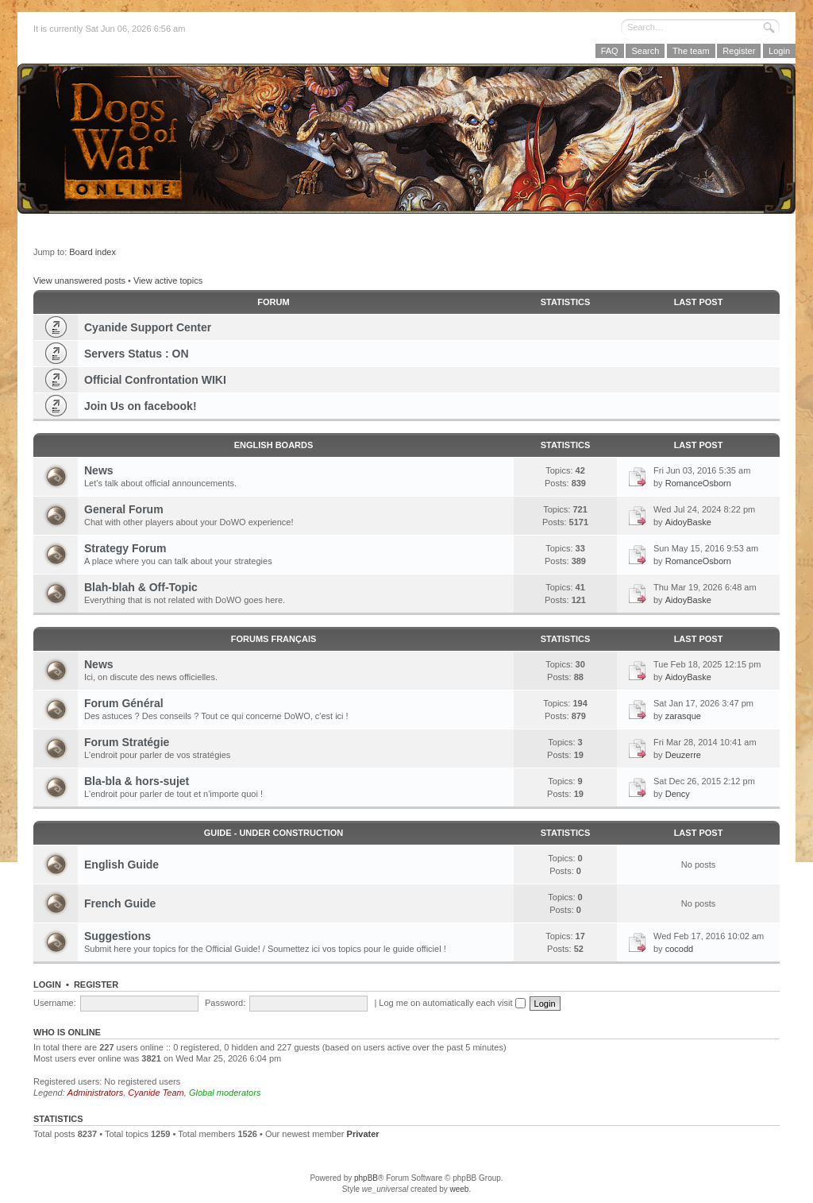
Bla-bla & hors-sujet (136, 781)
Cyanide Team (156, 1092)
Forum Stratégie (126, 742)
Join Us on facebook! (140, 406)
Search (645, 51)
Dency (677, 794)
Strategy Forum (125, 548)
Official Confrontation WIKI (155, 379)
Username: (54, 1003)
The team (690, 51)
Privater (363, 1134)
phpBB (366, 1178)
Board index (92, 252)
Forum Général (124, 703)
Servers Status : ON (136, 353)
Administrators (95, 1092)
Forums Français (274, 639)
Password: (225, 1003)
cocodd (679, 949)
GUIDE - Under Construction (273, 832)
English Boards (274, 445)
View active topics (167, 280)
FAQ (609, 51)
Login (779, 51)
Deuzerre (683, 755)
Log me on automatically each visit (452, 1003)
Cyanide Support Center (147, 327)
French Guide (120, 903)
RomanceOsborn (698, 483)
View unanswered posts (79, 280)
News (99, 470)
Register (738, 51)
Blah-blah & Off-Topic (141, 587)
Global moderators (225, 1092)
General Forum (124, 509)
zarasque (683, 716)
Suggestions (117, 936)
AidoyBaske (688, 522)
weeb (458, 1189)
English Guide (121, 864)
